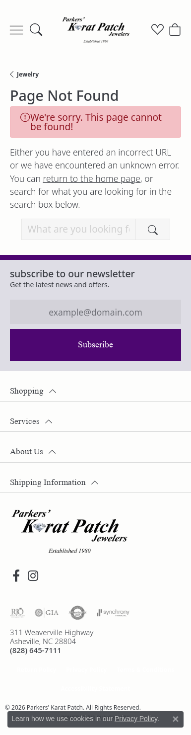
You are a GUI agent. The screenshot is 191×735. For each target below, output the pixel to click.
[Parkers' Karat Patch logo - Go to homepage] (95, 30)
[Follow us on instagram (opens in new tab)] (33, 576)
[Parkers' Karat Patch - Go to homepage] (69, 531)
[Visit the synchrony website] (113, 612)
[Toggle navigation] (16, 30)
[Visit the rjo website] (17, 612)
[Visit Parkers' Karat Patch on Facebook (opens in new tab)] (16, 576)
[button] (36, 30)
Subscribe (95, 344)
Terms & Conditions (145, 669)
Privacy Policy (86, 669)
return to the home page (91, 178)
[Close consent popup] (176, 719)
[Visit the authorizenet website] (77, 612)
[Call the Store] (36, 650)
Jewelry (28, 74)
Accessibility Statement (95, 688)
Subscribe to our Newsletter (72, 273)
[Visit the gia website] (47, 612)
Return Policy (37, 669)
